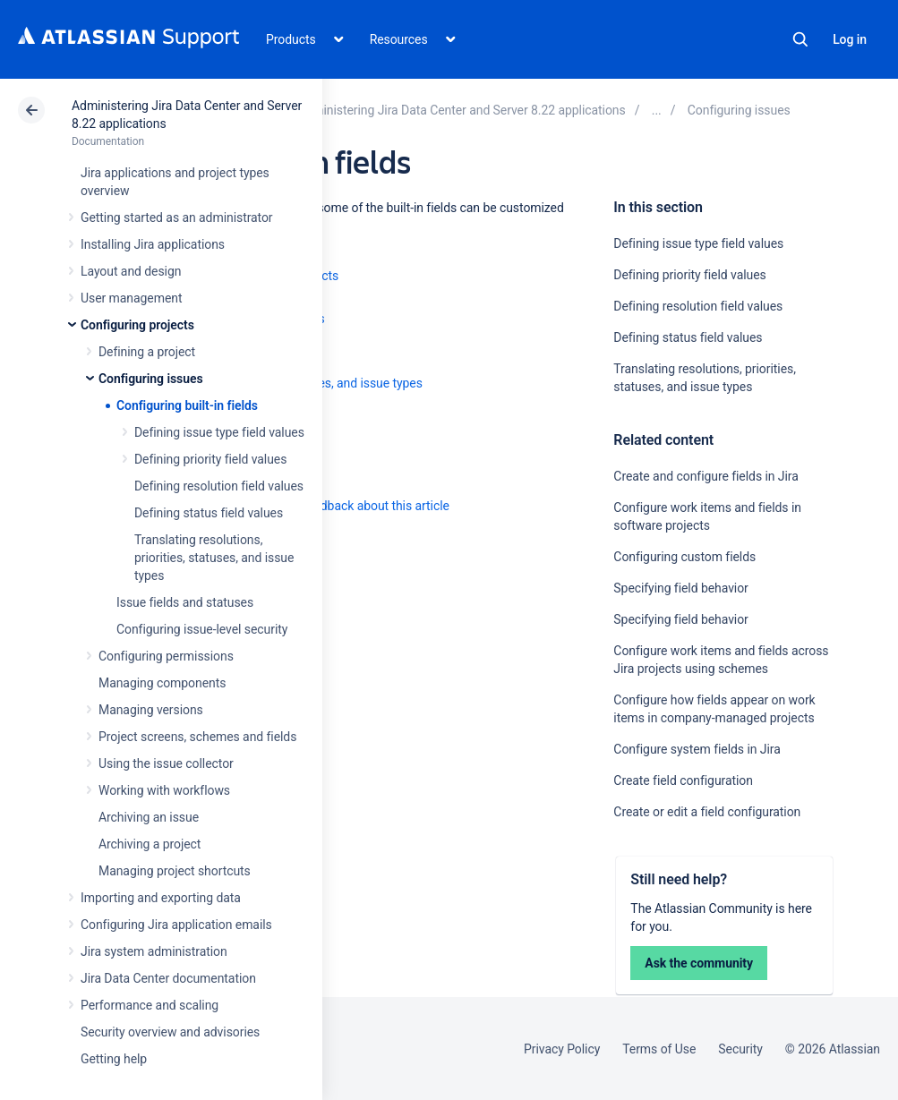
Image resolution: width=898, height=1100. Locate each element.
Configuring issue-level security (201, 629)
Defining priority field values (210, 459)
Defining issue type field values (219, 432)
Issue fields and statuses (184, 602)
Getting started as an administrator (177, 217)
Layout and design (131, 271)
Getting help (114, 1059)
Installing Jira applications (153, 244)
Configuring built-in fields (187, 405)
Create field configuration (683, 780)
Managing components (162, 683)
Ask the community (699, 963)
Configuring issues (150, 378)
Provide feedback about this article (354, 506)
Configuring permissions (166, 656)
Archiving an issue (148, 817)
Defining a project (146, 352)
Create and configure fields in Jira (705, 476)
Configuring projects (137, 325)
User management (131, 298)
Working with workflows (164, 790)
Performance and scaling (149, 1005)
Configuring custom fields (684, 557)
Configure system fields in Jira (696, 749)
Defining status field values (208, 513)
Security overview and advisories (170, 1032)
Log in (850, 39)
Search (800, 39)
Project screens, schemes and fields (197, 736)
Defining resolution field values (219, 486)
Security (740, 1049)
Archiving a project (149, 844)
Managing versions (150, 710)
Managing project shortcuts (174, 871)
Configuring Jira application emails (176, 924)
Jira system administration (154, 951)
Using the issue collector (166, 763)
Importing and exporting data (161, 898)
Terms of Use (659, 1049)
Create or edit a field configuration (706, 812)
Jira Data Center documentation (168, 978)
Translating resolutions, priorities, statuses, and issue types (214, 558)
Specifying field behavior (680, 588)
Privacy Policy (562, 1049)
